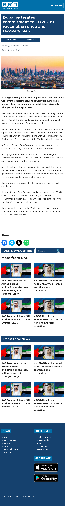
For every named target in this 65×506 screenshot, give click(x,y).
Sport (6, 446)
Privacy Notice (43, 440)
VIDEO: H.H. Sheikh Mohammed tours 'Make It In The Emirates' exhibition (49, 312)
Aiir (17, 496)
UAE (6, 437)
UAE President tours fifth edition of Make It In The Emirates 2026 (16, 311)
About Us (41, 443)
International (10, 440)
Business (8, 443)
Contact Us (42, 446)
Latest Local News (16, 339)
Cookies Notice (44, 437)
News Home (11, 40)
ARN (10, 496)
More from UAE (31, 40)
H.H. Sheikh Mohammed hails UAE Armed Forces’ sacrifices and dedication (49, 277)
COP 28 (7, 452)
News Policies (43, 449)
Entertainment (11, 449)
